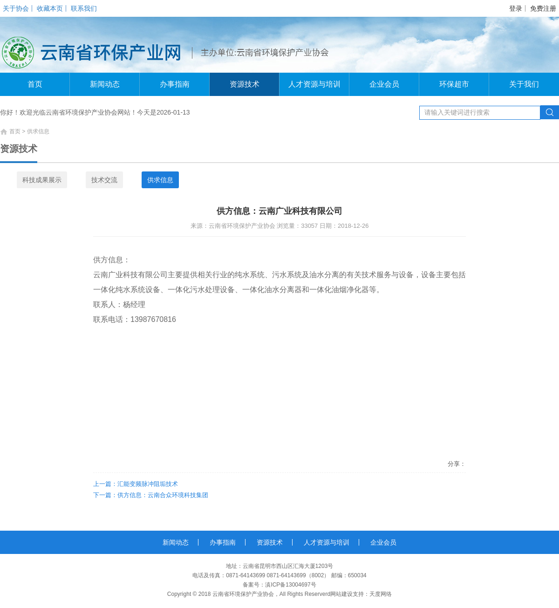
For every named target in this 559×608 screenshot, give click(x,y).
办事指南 (175, 84)
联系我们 (84, 8)
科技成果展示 (41, 180)
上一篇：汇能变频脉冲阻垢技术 (135, 483)
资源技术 (244, 84)
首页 (34, 84)
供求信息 (160, 180)
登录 (515, 8)
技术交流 (104, 180)
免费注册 (543, 8)
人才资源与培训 (314, 84)
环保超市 (454, 84)
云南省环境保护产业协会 (243, 594)
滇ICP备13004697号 (290, 584)
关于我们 (524, 84)
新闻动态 (105, 84)
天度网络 (380, 594)
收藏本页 (50, 8)
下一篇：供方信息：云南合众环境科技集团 (150, 495)
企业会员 (384, 84)
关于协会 (16, 8)
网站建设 (341, 594)
